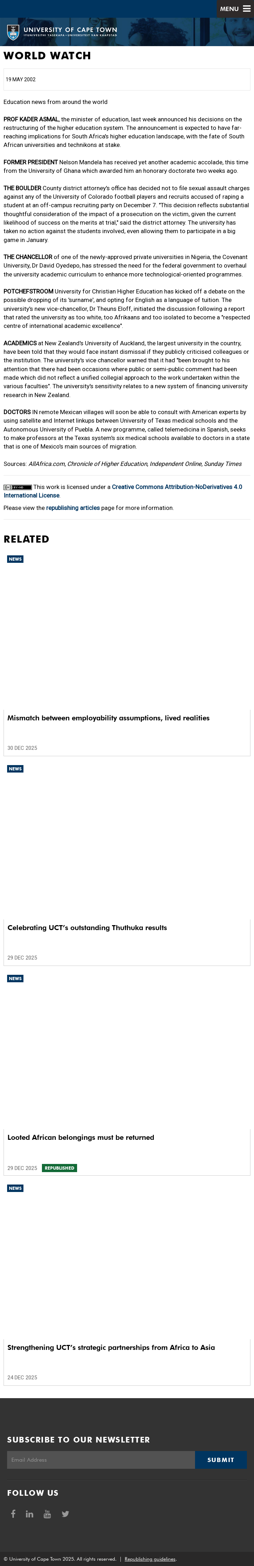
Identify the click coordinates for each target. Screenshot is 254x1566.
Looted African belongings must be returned (80, 1137)
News (15, 559)
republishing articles (73, 507)
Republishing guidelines (150, 1559)
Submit (220, 1459)
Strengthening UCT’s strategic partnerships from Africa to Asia (111, 1347)
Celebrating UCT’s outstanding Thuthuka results (87, 927)
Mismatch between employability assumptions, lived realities (108, 718)
